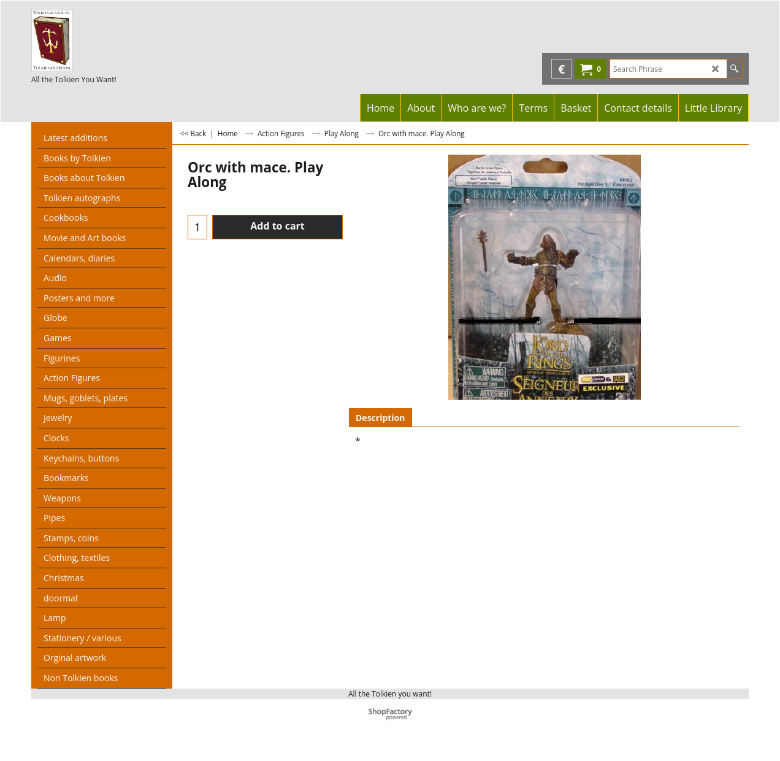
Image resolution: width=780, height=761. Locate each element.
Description (380, 417)
